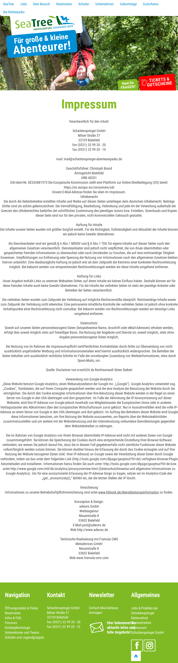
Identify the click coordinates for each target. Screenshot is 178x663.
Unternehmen (104, 4)
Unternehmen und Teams (22, 632)
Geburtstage (128, 4)
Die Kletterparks (14, 12)
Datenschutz (139, 618)
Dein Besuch (41, 4)
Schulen (83, 4)
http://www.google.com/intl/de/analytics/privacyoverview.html (54, 469)
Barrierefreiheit (141, 623)
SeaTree (8, 4)
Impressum (139, 628)
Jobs (23, 4)
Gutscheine (150, 4)
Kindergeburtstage (17, 628)
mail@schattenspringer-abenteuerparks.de (93, 159)
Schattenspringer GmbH (147, 632)
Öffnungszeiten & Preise (21, 608)
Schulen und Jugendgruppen (24, 637)
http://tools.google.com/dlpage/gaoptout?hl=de (106, 459)
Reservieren (64, 4)
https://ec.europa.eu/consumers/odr (89, 187)
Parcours (11, 623)
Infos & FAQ (13, 618)
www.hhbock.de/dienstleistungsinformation (128, 492)
